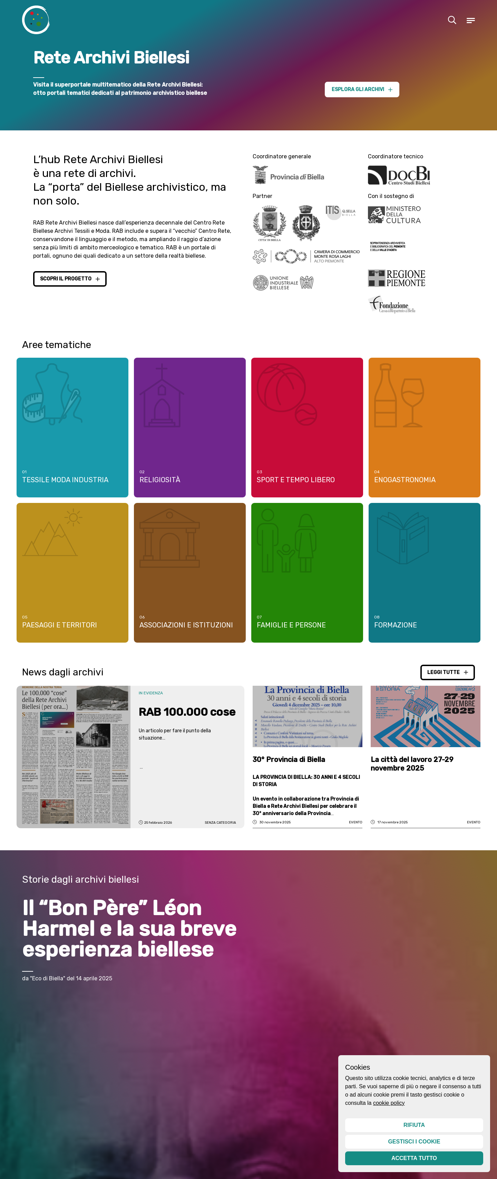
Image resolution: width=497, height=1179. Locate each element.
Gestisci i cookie (414, 1142)
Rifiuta (414, 1125)
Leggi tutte (447, 679)
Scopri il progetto (70, 279)
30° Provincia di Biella (289, 766)
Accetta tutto (414, 1158)
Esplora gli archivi (362, 89)
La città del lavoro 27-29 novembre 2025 (412, 770)
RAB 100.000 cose (187, 718)
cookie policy (389, 1103)
